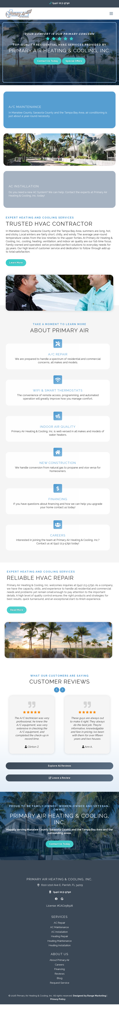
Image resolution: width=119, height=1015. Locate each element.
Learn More (16, 262)
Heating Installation (59, 945)
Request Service (59, 982)
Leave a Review (59, 778)
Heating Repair (59, 936)
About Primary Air (59, 959)
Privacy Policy (58, 999)
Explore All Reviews (59, 765)
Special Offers (74, 61)
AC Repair (59, 922)
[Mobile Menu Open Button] (111, 13)
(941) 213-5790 (59, 3)
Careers (59, 964)
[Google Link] (62, 898)
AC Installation (59, 931)
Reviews (59, 973)
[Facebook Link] (56, 898)
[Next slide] (62, 689)
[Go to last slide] (56, 689)
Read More (29, 610)
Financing (60, 969)
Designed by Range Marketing (90, 995)
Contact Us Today (47, 61)
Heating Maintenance (59, 940)
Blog (59, 978)
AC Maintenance (59, 927)
